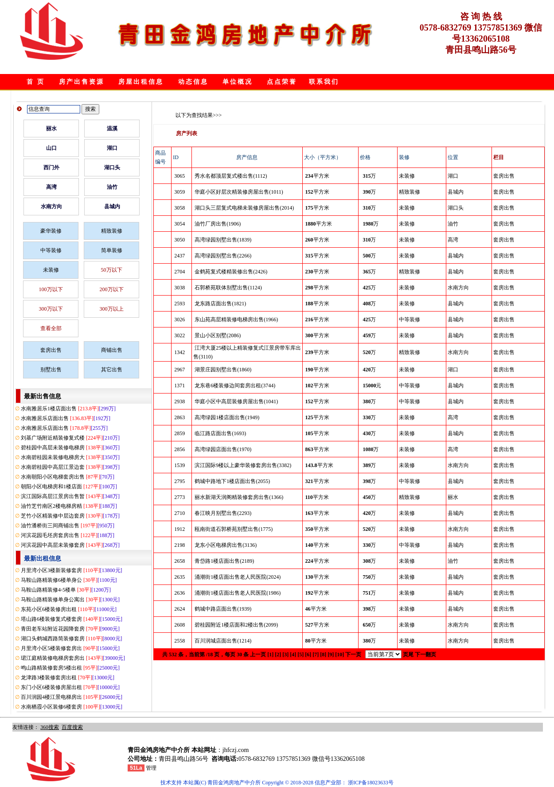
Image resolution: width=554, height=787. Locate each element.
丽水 (51, 128)
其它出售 (111, 369)
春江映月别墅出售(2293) (223, 513)
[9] (331, 654)
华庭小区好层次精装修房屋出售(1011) (239, 192)
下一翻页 (425, 654)
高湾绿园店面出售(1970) (223, 449)
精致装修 (111, 231)
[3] (285, 654)
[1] (270, 654)
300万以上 (112, 309)
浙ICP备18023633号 (371, 782)
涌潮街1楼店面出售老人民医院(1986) (238, 593)
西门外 (51, 167)
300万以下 (51, 309)
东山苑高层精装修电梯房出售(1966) (236, 319)
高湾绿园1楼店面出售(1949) (227, 417)
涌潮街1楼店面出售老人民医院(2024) (238, 577)
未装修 (51, 270)
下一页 (353, 654)
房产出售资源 (81, 81)
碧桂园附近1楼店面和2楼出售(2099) (236, 625)
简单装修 (111, 250)
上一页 (258, 654)
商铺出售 (111, 350)
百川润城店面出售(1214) (223, 641)
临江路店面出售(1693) (220, 433)
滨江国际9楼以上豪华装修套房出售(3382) (243, 465)
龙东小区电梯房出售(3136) (226, 545)
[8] (323, 654)
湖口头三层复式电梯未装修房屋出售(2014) (244, 208)
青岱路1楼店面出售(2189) (224, 561)
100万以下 (51, 289)
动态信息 (193, 81)
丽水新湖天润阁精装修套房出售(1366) (239, 497)
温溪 (112, 128)
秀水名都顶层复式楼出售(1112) (231, 176)
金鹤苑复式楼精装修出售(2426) (231, 272)
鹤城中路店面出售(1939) (223, 609)
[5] (300, 654)
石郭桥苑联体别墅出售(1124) (228, 287)
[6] (308, 654)
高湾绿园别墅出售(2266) (223, 256)
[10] (339, 654)
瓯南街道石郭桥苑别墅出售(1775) (234, 529)
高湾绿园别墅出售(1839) (223, 240)
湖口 (112, 148)
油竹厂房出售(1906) (218, 224)
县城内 (112, 206)
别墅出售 (51, 369)
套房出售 (51, 350)
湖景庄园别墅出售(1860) (223, 369)
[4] (293, 654)
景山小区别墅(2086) (218, 335)
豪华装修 (51, 231)
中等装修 (51, 250)
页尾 (408, 654)
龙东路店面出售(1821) (220, 303)
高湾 (51, 187)
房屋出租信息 (141, 81)
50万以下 (111, 270)
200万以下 (112, 289)
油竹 (112, 187)
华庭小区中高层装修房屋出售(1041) (236, 401)
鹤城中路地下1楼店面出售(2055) (232, 481)
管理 (151, 768)
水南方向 (51, 206)
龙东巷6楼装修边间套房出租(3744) (235, 385)
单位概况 (237, 81)
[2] (278, 654)
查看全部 (51, 328)
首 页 (36, 81)
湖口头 (112, 167)
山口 (51, 148)
